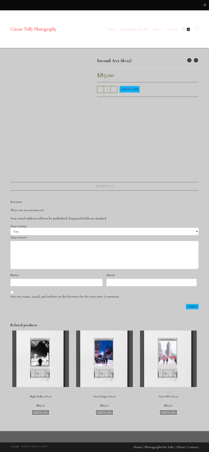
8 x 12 (40, 392)
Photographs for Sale (159, 447)
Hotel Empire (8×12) (104, 396)
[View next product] (196, 60)
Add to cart (129, 89)
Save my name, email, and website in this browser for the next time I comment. (65, 296)
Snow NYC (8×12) (168, 396)
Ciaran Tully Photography (33, 29)
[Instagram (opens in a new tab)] (204, 5)
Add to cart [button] (40, 412)
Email (111, 275)
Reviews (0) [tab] (104, 186)
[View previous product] (189, 60)
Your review (19, 237)
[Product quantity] (107, 89)
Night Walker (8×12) (40, 396)
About (180, 447)
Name (15, 275)
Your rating (19, 226)
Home (138, 447)
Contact (193, 447)
